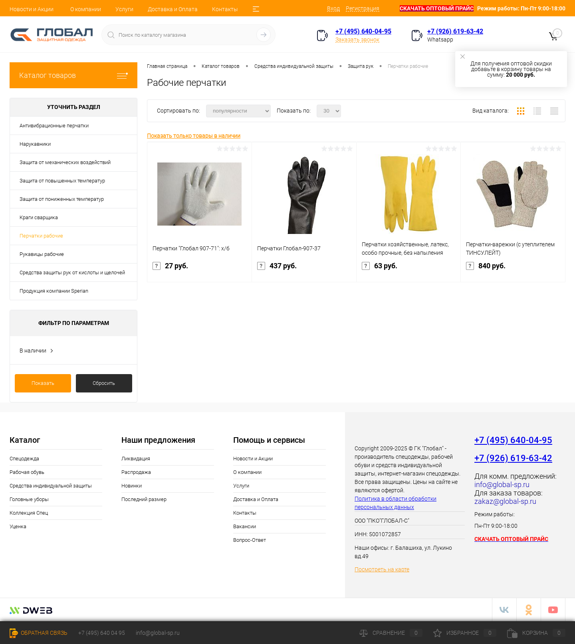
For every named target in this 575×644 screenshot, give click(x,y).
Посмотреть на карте (382, 569)
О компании (85, 9)
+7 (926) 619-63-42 (455, 31)
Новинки (131, 486)
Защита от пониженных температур (62, 199)
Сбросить (104, 383)
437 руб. (304, 271)
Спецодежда (24, 459)
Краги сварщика (39, 217)
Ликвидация (135, 459)
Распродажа (136, 472)
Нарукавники (35, 144)
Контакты (225, 9)
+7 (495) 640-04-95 (363, 31)
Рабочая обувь (27, 472)
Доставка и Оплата (173, 9)
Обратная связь (38, 633)
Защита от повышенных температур (62, 181)
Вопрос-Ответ (249, 540)
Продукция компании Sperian (54, 291)
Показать (43, 383)
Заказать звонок (357, 39)
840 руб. (513, 271)
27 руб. (199, 271)
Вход (333, 8)
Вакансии (244, 526)
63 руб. (409, 271)
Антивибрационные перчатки (54, 126)
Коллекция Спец (29, 513)
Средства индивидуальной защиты (51, 486)
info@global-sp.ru (158, 633)
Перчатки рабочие (41, 236)
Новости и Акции (32, 9)
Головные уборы (29, 499)
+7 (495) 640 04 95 (101, 633)
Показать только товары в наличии (193, 136)
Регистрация (362, 8)
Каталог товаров (73, 75)
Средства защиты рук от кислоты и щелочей (72, 272)
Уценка (18, 526)
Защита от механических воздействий (65, 162)
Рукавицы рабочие (42, 254)
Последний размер (144, 499)
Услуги (124, 9)
